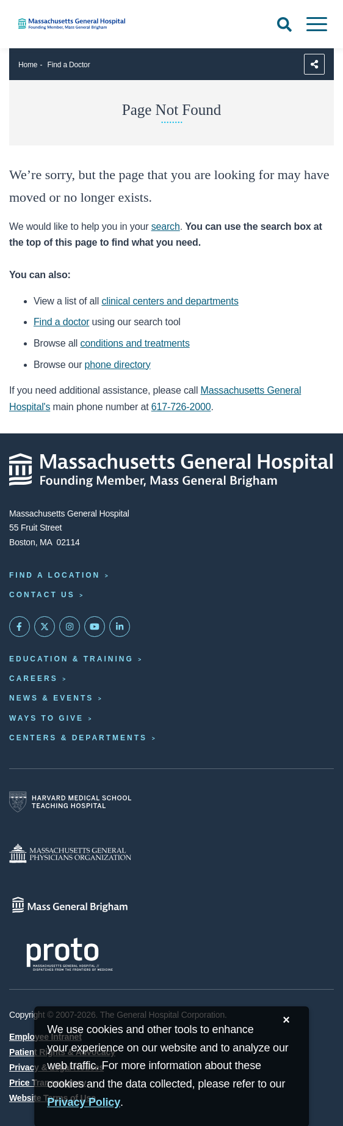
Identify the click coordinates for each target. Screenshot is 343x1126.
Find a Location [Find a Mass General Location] (54, 575)
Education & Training (71, 659)
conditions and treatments (135, 343)
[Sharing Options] (314, 64)
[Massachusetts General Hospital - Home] (171, 470)
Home (27, 65)
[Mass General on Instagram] (69, 626)
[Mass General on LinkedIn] (119, 626)
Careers (33, 678)
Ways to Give (46, 718)
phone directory (118, 364)
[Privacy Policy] (83, 1102)
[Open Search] (284, 24)
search (165, 226)
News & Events (51, 698)
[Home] (114, 23)
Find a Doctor (69, 65)
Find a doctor (61, 322)
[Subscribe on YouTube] (94, 626)
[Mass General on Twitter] (44, 626)
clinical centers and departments (169, 301)
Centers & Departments (78, 738)
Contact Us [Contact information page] (42, 595)
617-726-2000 (181, 407)
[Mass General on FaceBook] (19, 626)
